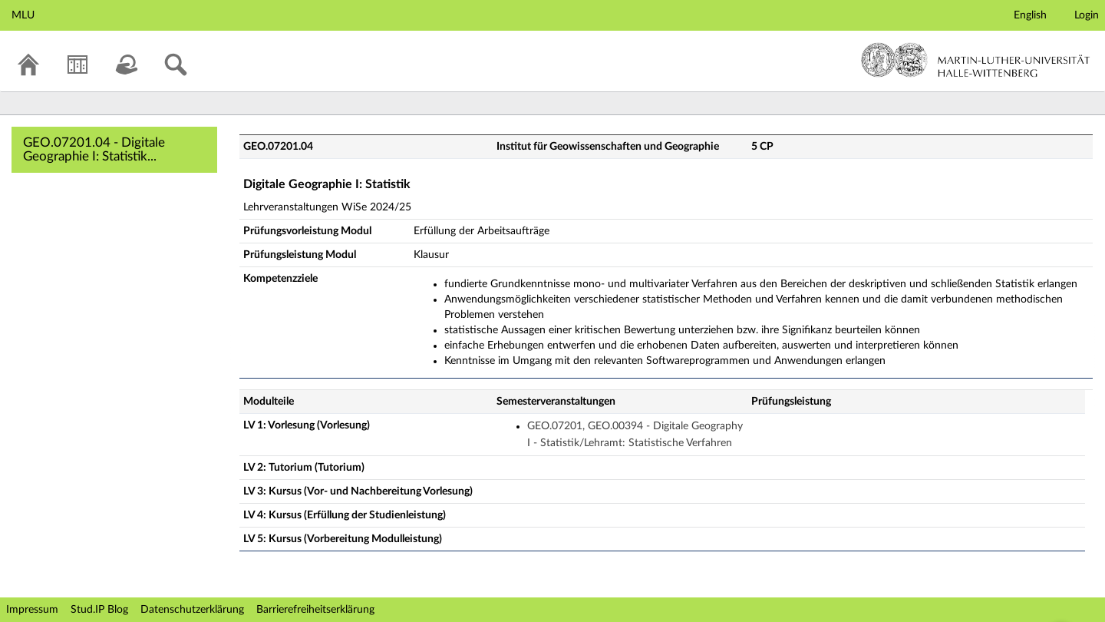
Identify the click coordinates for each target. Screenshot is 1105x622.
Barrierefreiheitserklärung (315, 609)
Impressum (32, 609)
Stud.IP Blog (99, 609)
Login (1086, 15)
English (1030, 15)
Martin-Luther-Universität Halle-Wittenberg (976, 60)
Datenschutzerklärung (192, 609)
